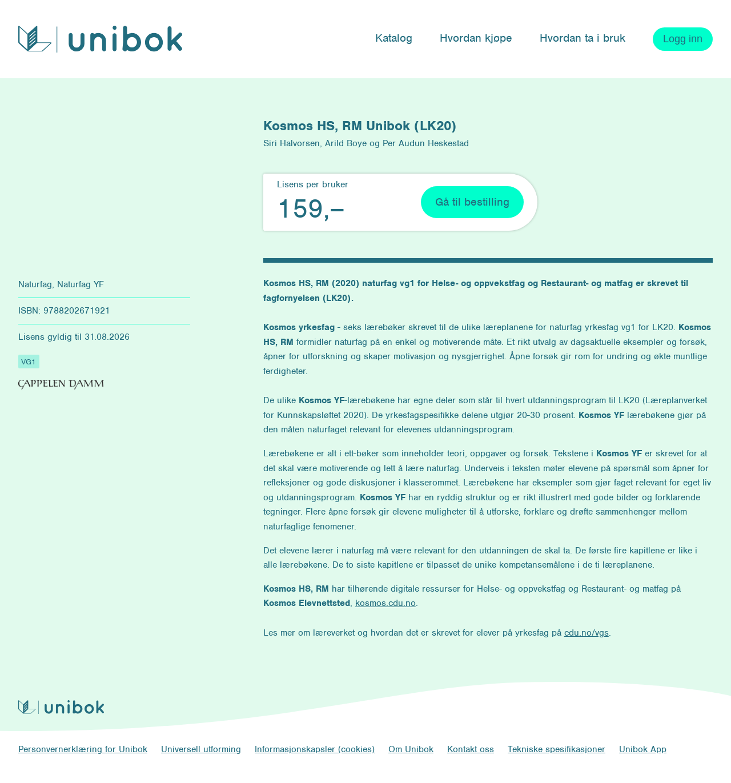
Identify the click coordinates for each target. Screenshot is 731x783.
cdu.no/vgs (586, 633)
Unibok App (642, 749)
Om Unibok (410, 749)
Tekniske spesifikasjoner (556, 749)
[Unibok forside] (100, 39)
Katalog (393, 38)
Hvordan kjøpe (476, 38)
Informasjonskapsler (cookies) (315, 749)
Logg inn (682, 39)
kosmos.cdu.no (385, 603)
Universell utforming (201, 749)
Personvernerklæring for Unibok (82, 749)
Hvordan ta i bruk (582, 38)
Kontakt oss (470, 749)
